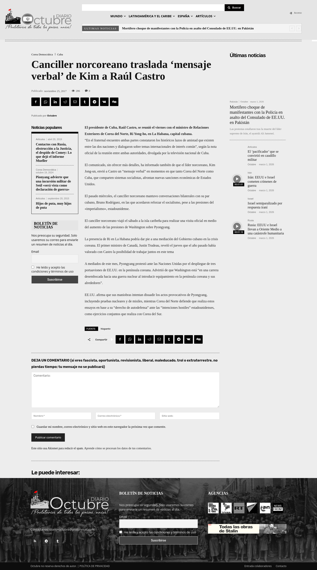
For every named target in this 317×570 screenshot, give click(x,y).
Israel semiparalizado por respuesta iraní (265, 205)
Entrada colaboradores (258, 566)
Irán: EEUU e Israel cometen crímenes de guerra (262, 181)
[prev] (292, 28)
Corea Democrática (42, 54)
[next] (298, 28)
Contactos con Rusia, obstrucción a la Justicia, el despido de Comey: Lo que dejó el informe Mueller (54, 152)
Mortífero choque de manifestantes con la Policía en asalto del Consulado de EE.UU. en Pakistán (188, 28)
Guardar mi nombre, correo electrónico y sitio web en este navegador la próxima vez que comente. (101, 427)
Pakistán (234, 102)
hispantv (106, 328)
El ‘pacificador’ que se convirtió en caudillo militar (263, 155)
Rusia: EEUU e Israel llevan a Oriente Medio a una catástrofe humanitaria (266, 229)
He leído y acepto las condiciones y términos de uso (52, 269)
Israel (250, 199)
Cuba (60, 54)
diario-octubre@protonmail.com (71, 529)
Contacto (281, 566)
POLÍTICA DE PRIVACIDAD (95, 566)
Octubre (52, 115)
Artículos (40, 139)
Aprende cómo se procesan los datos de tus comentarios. (118, 448)
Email (35, 252)
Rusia (251, 220)
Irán (250, 173)
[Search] (234, 7)
